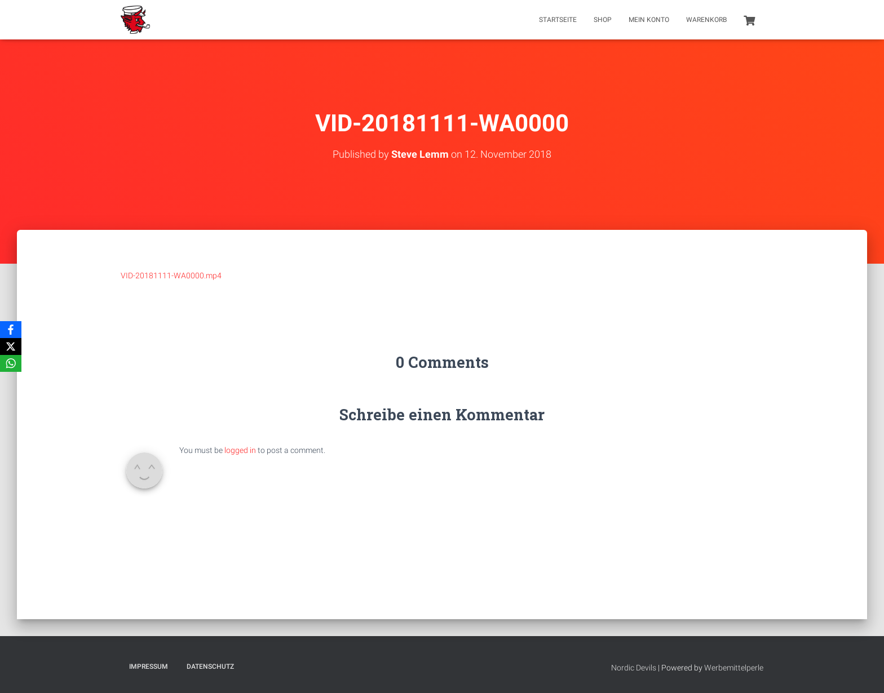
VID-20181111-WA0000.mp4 (171, 275)
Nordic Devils (633, 667)
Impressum (148, 666)
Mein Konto (649, 20)
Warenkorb (706, 20)
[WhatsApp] (10, 363)
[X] (10, 346)
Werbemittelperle (733, 667)
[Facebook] (10, 329)
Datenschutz (210, 666)
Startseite (558, 20)
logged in (240, 450)
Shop (603, 20)
